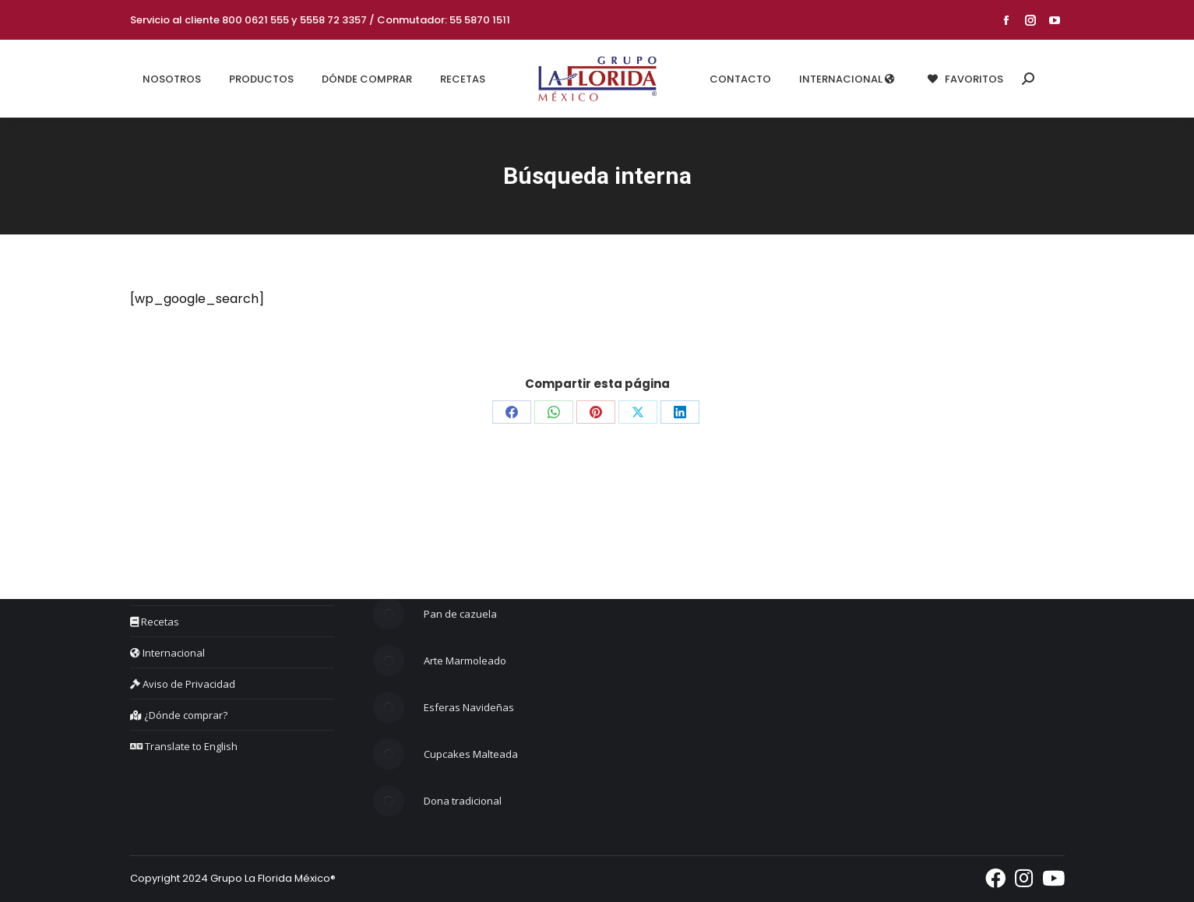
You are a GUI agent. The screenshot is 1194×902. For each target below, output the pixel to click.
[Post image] (388, 613)
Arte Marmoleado (465, 661)
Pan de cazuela (460, 614)
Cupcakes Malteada (471, 754)
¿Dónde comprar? (178, 715)
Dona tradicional (463, 801)
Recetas (154, 622)
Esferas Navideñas (469, 707)
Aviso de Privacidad (182, 684)
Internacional (167, 653)
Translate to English (184, 746)
